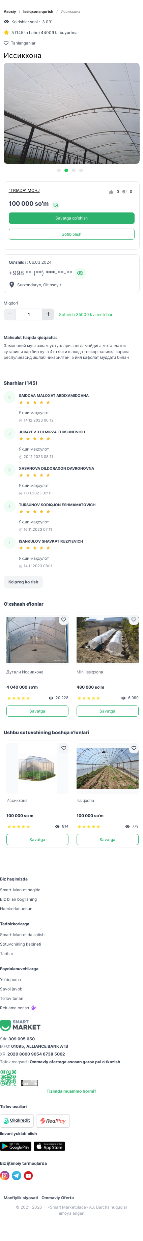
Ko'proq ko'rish (23, 581)
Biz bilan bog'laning (18, 899)
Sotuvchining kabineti (20, 944)
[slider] (36, 402)
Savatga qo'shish (71, 218)
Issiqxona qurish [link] (38, 11)
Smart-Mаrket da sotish (22, 934)
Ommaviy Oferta (57, 1197)
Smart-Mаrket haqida (20, 889)
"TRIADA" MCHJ (24, 190)
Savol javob (11, 988)
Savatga (37, 711)
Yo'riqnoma (10, 979)
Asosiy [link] (10, 11)
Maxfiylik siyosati (21, 1197)
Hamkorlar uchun (16, 908)
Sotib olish (71, 234)
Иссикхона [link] (70, 11)
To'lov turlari (11, 998)
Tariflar (6, 953)
